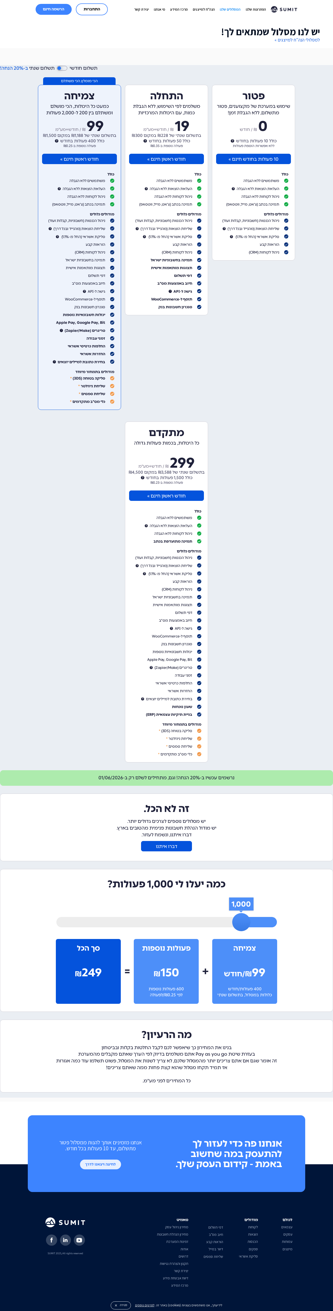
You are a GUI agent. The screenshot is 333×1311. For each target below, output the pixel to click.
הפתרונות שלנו (256, 9)
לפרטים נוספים (145, 1305)
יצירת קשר (141, 9)
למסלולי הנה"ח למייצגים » (297, 40)
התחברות (92, 9)
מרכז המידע (179, 9)
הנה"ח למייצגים (204, 9)
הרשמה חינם (53, 9)
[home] (284, 9)
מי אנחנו (159, 9)
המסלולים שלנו (230, 9)
